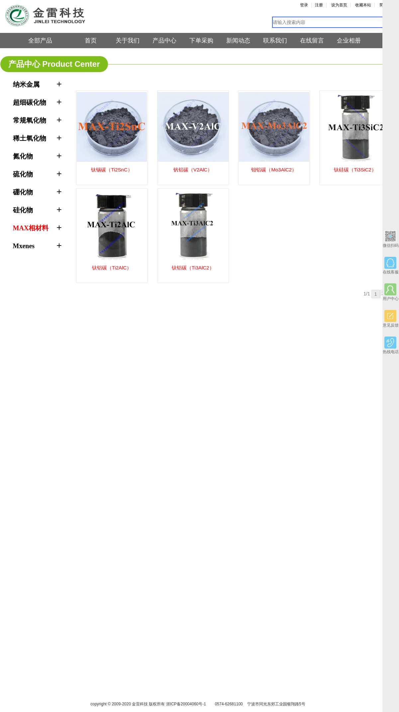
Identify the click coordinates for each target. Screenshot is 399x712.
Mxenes (24, 246)
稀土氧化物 (29, 138)
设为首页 (339, 5)
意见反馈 (391, 319)
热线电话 (391, 345)
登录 (304, 5)
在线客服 (391, 265)
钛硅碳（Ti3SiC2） (355, 169)
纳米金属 (26, 84)
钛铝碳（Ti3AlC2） (193, 267)
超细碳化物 (29, 102)
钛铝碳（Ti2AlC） (112, 267)
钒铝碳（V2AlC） (193, 169)
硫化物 (23, 174)
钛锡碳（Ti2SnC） (111, 169)
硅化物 (23, 210)
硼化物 (23, 192)
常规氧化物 (29, 120)
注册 (319, 5)
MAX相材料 (31, 228)
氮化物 (23, 156)
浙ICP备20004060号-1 (186, 704)
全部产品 (40, 40)
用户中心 (391, 292)
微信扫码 (391, 239)
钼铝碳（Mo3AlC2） (274, 169)
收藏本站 (363, 5)
